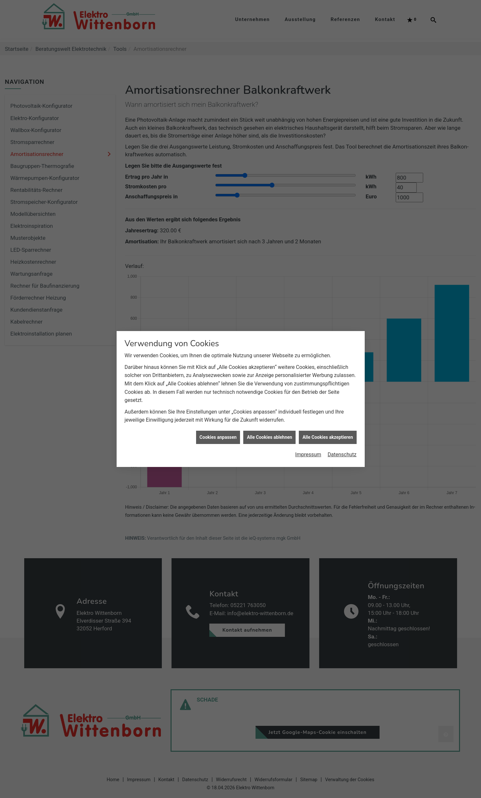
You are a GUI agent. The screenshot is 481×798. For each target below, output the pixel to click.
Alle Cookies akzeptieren (327, 421)
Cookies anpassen (218, 421)
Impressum (308, 439)
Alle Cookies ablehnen (269, 421)
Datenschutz (342, 439)
